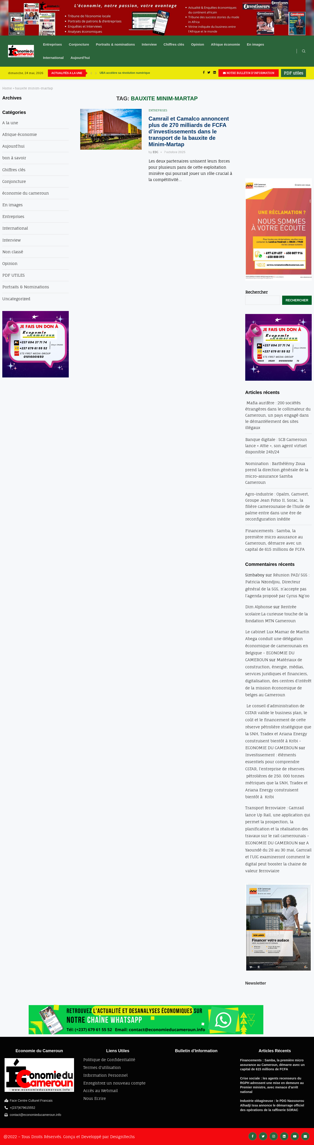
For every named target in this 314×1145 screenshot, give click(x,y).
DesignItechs (122, 1136)
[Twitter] (209, 73)
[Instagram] (273, 1136)
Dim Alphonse (258, 606)
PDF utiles (293, 73)
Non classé (12, 251)
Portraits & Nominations (25, 286)
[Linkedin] (214, 73)
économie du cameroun (25, 193)
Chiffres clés (174, 44)
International (53, 58)
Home (7, 88)
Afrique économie (225, 44)
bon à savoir (14, 157)
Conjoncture (79, 44)
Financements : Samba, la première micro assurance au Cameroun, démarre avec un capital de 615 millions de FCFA (272, 1064)
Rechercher (256, 292)
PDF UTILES (13, 275)
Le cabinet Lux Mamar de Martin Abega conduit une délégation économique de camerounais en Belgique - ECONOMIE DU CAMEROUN (277, 645)
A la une (10, 122)
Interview (149, 44)
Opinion (197, 44)
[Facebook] (204, 73)
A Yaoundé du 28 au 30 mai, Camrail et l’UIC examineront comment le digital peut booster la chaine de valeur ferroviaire (278, 856)
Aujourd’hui (80, 58)
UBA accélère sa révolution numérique (125, 73)
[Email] (305, 1136)
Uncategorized (16, 298)
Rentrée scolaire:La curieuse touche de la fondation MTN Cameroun (276, 613)
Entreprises (52, 44)
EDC (155, 152)
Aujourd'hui (13, 146)
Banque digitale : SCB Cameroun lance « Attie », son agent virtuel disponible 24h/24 (276, 445)
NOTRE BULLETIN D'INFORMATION (248, 73)
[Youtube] (294, 1136)
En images (255, 44)
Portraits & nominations (115, 44)
